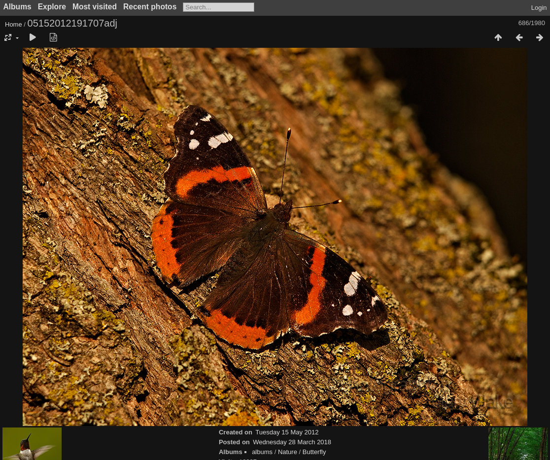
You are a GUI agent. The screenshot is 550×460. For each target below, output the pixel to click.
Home (13, 24)
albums (262, 452)
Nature (287, 452)
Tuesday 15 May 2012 (286, 432)
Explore (52, 6)
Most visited (94, 6)
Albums (17, 6)
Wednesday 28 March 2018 (292, 442)
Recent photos (149, 6)
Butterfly (314, 452)
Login (539, 7)
